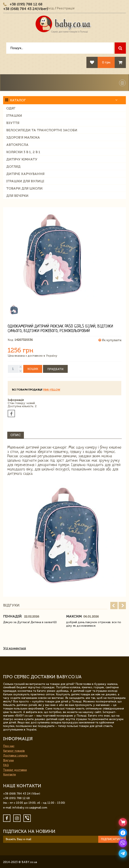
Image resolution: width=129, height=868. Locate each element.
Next (122, 605)
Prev (114, 605)
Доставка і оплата (15, 755)
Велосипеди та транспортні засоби (41, 130)
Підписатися (112, 839)
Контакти (9, 774)
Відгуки (8, 760)
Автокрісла (17, 145)
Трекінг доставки (15, 769)
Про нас (8, 746)
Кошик (32, 369)
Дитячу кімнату (21, 159)
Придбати (55, 369)
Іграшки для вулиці (25, 181)
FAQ (6, 765)
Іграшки (14, 116)
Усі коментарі (14, 648)
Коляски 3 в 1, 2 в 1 (23, 152)
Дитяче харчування (25, 174)
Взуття (12, 123)
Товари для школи (24, 188)
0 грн (106, 62)
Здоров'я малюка (23, 137)
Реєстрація (65, 8)
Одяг (10, 108)
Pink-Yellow (51, 389)
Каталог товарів (14, 750)
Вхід (50, 8)
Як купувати (109, 340)
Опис (15, 435)
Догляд (13, 167)
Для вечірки (17, 196)
